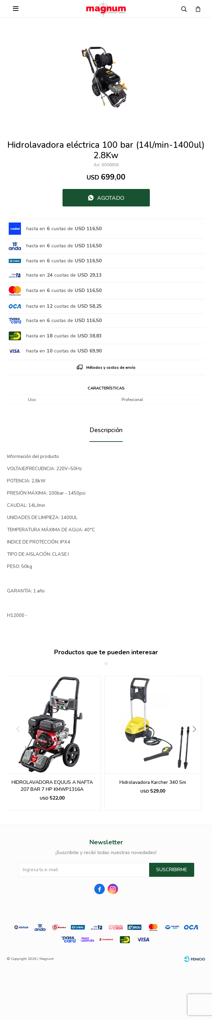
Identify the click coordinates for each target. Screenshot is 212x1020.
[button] (197, 743)
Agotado (110, 198)
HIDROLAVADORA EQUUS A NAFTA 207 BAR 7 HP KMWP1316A (52, 786)
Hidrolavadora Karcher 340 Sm (152, 782)
